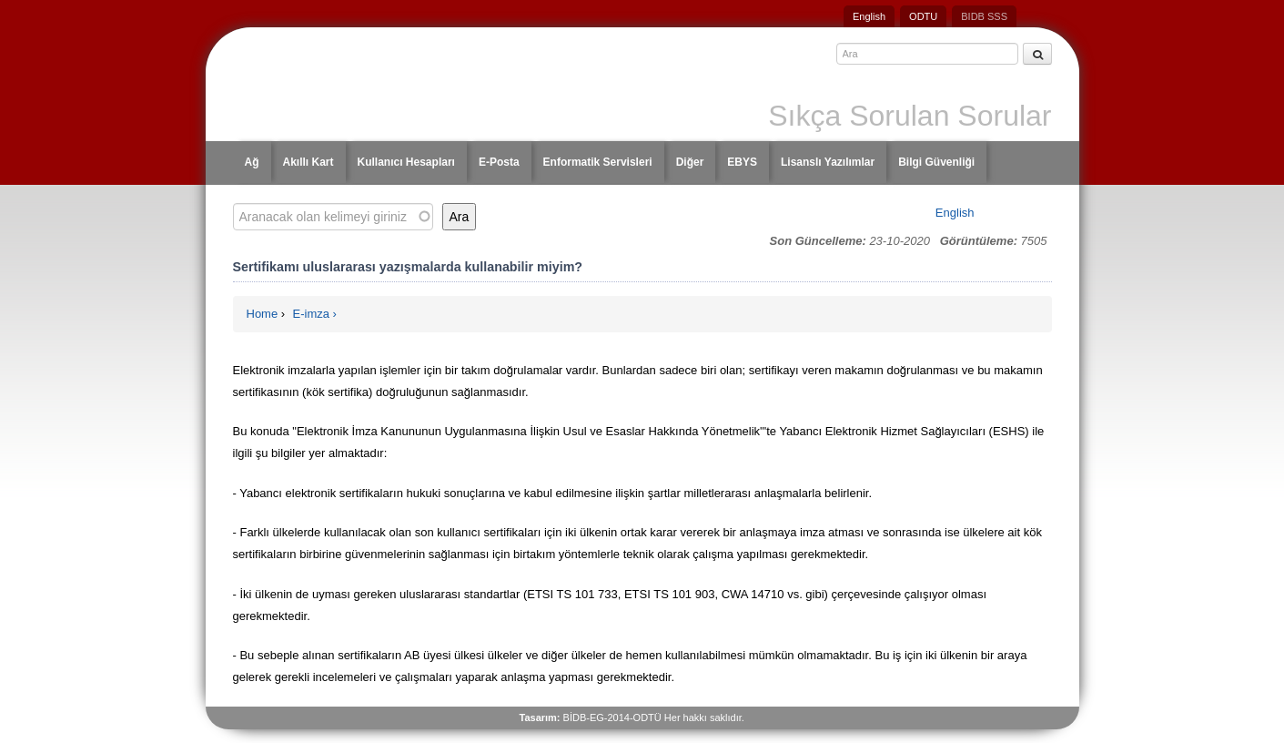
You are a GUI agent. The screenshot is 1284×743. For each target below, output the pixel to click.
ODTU (923, 16)
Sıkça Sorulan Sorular (909, 115)
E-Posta (499, 162)
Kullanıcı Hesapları (406, 162)
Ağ (252, 162)
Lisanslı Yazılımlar (828, 162)
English (869, 16)
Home (262, 314)
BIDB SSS (984, 16)
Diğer (690, 162)
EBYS (742, 162)
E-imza (311, 314)
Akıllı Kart (308, 162)
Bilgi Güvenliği (936, 162)
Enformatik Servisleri (597, 162)
